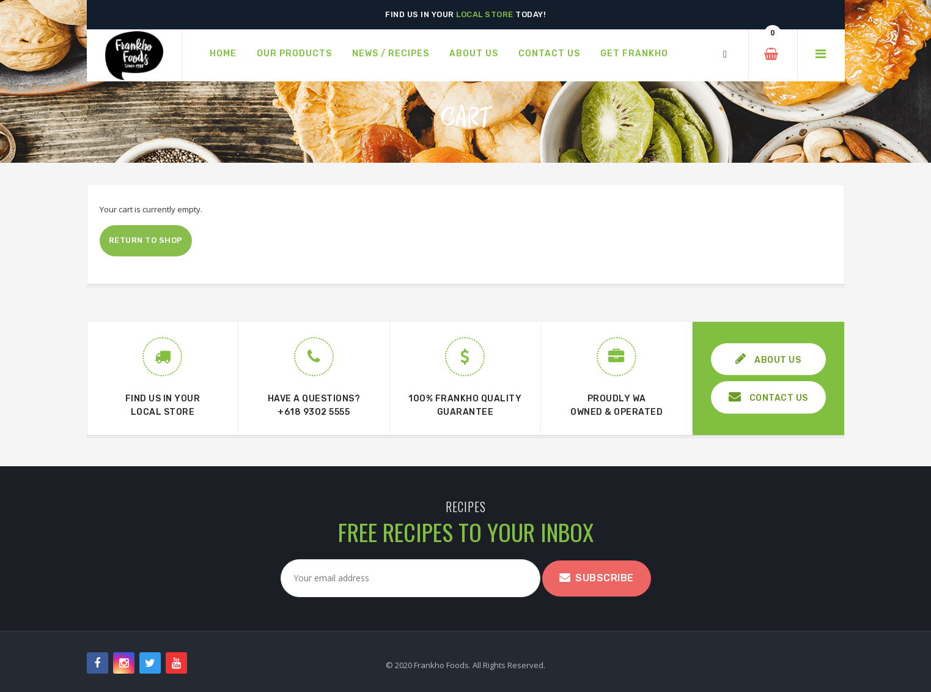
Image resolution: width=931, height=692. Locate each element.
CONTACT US (768, 396)
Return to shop (146, 240)
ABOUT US (768, 358)
